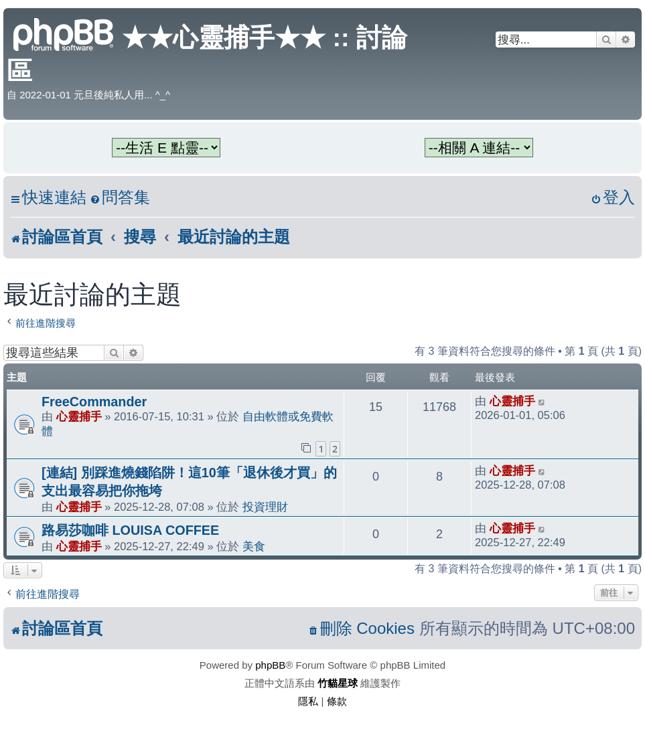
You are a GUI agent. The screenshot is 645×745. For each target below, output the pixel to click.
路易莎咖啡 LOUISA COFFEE (130, 530)
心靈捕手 (79, 416)
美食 (253, 546)
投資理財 (265, 507)
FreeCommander (94, 401)
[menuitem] (120, 198)
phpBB (270, 665)
